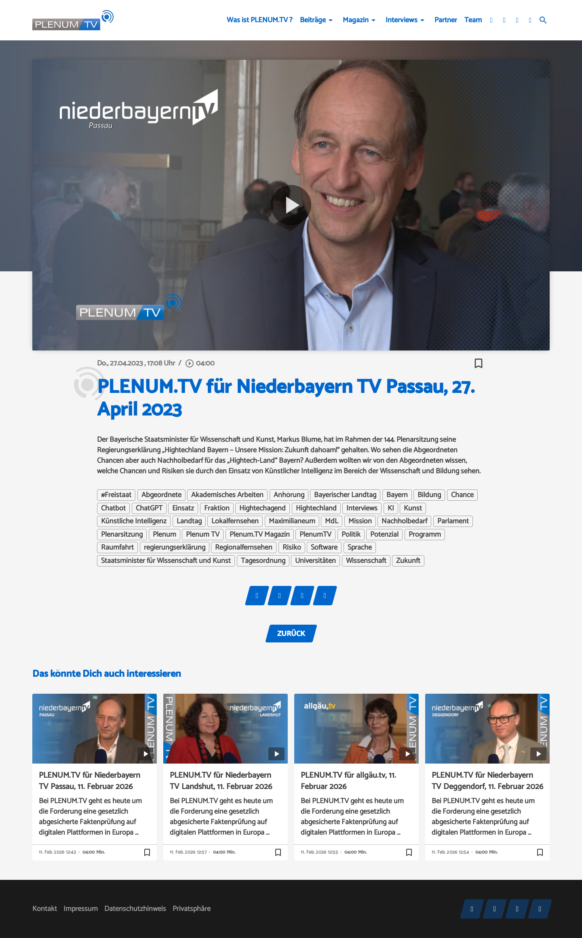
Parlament (453, 521)
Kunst (413, 508)
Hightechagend (262, 508)
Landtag (189, 521)
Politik (351, 534)
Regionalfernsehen (243, 547)
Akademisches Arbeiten (227, 495)
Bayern (397, 495)
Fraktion (217, 508)
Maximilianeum (292, 521)
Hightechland (316, 508)
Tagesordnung (263, 561)
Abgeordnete (161, 495)
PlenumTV (315, 534)
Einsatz (183, 508)
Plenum (164, 534)
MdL (331, 521)
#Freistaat (116, 495)
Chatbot (113, 508)
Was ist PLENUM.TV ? (260, 20)
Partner (445, 20)
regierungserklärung (174, 547)
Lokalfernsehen (235, 521)
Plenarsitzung (122, 534)
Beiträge (313, 20)
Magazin (356, 20)
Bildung (429, 495)
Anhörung (289, 495)
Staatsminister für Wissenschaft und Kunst (166, 561)
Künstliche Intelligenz (134, 521)
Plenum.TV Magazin (260, 534)
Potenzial (384, 534)
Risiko (292, 547)
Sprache (360, 547)
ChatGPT (149, 508)
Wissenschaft (366, 561)
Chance (462, 495)
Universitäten (315, 561)
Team (473, 20)
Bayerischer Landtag (345, 495)
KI (391, 508)
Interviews (402, 20)
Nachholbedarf (404, 521)
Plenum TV (202, 534)
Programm (425, 534)
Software (324, 547)
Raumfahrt (117, 547)
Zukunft (408, 561)
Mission (360, 521)
